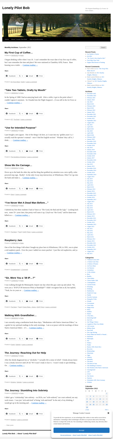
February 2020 (91, 137)
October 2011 (91, 247)
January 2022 (91, 112)
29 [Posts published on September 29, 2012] (106, 404)
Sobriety (18, 344)
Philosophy (90, 338)
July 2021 (90, 125)
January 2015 (91, 166)
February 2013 (91, 214)
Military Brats (91, 328)
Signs (12, 194)
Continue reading (30, 65)
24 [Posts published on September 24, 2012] (90, 404)
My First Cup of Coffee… (19, 52)
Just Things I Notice (92, 322)
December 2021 (91, 114)
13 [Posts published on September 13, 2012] (100, 399)
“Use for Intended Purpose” (21, 127)
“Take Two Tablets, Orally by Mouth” (25, 90)
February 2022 (91, 110)
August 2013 (90, 201)
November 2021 (91, 116)
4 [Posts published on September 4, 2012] (93, 396)
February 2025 (91, 98)
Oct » (106, 410)
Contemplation (91, 282)
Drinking (13, 382)
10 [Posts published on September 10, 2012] (90, 399)
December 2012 (91, 218)
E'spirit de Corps (91, 293)
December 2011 (91, 243)
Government (90, 303)
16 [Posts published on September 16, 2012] (87, 402)
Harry (88, 309)
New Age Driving (92, 332)
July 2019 (90, 147)
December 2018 (91, 152)
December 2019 (91, 141)
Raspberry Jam (13, 240)
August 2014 (90, 176)
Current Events (91, 284)
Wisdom (89, 382)
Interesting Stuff (91, 318)
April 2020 (90, 133)
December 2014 (91, 168)
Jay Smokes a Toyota (93, 54)
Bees (88, 274)
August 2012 (90, 226)
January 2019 (91, 149)
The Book (16, 119)
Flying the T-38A (92, 299)
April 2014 (90, 185)
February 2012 (91, 239)
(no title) (89, 56)
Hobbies (89, 311)
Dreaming (90, 287)
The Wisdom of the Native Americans (97, 368)
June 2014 (90, 181)
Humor (89, 314)
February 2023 (91, 106)
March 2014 (90, 187)
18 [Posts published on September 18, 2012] (93, 402)
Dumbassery (90, 291)
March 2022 (90, 108)
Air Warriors (90, 268)
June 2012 (90, 230)
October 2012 (91, 222)
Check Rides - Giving (29, 307)
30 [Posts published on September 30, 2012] (87, 407)
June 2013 (90, 206)
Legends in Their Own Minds (95, 324)
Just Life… (90, 320)
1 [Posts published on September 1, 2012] (106, 393)
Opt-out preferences (65, 435)
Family (23, 82)
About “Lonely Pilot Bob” (79, 435)
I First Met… (90, 316)
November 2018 (91, 154)
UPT (88, 372)
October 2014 (91, 172)
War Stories (90, 376)
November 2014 (91, 170)
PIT (12, 119)
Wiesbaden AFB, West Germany (96, 380)
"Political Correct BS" (93, 260)
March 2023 (90, 104)
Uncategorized (15, 269)
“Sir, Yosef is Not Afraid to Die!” (96, 58)
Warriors (89, 378)
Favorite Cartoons (92, 297)
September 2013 (91, 199)
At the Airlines (91, 272)
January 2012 (91, 241)
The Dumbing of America (18, 157)
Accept (81, 430)
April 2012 (90, 235)
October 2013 (91, 197)
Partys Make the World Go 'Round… (97, 334)
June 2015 (90, 164)
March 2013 (90, 212)
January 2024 (91, 100)
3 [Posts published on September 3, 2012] (90, 396)
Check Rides (90, 278)
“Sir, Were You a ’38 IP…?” (20, 277)
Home (7, 39)
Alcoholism (90, 270)
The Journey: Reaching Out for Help (25, 352)
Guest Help (90, 305)
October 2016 (91, 162)
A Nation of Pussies (92, 264)
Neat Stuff (90, 330)
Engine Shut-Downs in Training (96, 62)
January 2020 (91, 139)
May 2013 (90, 208)
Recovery (89, 349)
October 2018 (91, 156)
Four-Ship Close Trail (93, 60)
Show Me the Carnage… (18, 165)
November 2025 (91, 95)
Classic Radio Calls (92, 280)
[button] (108, 413)
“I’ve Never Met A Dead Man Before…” (26, 202)
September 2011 (91, 249)
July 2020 (90, 131)
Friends (89, 301)
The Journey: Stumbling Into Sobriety (26, 390)
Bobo (22, 55)
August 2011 (90, 251)
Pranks (89, 345)
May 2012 (90, 233)
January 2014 (91, 191)
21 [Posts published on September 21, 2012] (103, 402)
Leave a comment (31, 82)
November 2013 (91, 195)
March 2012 (90, 237)
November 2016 (91, 160)
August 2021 (90, 122)
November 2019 (91, 143)
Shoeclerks (90, 353)
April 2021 (90, 127)
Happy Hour (90, 307)
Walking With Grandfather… (21, 315)
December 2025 (91, 93)
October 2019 (91, 145)
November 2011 (91, 245)
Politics (89, 343)
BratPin (89, 276)
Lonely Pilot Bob (16, 8)
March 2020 (90, 135)
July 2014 (90, 179)
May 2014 (90, 183)
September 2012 (91, 224)
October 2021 (91, 118)
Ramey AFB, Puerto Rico (94, 347)
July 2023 (90, 102)
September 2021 (91, 120)
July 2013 (90, 203)
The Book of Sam (92, 363)
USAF (89, 374)
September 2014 (91, 174)
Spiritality (90, 359)
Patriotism (90, 336)
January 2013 (91, 216)
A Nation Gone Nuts (92, 262)
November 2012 (91, 220)
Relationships (91, 351)
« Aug (87, 410)
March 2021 (90, 129)
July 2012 (90, 228)
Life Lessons (90, 326)
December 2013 (91, 193)
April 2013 (90, 210)
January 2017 (91, 158)
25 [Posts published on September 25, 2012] (93, 404)
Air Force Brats (15, 82)
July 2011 (90, 253)
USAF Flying (26, 232)
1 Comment (24, 269)
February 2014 (91, 189)
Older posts (9, 425)
